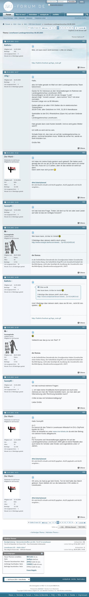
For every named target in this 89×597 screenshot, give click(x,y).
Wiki (59, 595)
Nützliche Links (40, 18)
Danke (72, 595)
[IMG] (29, 562)
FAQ (53, 595)
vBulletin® (41, 589)
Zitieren (81, 67)
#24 (84, 202)
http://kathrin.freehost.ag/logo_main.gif (46, 63)
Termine (19, 595)
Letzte (82, 28)
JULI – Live (17, 24)
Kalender (22, 18)
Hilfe (82, 2)
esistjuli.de (44, 15)
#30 (84, 472)
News (11, 595)
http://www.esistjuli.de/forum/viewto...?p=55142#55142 (53, 242)
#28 (84, 377)
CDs (65, 595)
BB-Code (30, 557)
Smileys (29, 559)
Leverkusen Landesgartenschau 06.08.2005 (26, 33)
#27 (84, 327)
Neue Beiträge (8, 18)
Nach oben (81, 527)
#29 (84, 412)
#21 (84, 41)
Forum (8, 15)
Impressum (82, 595)
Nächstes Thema (52, 532)
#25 (84, 227)
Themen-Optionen (77, 37)
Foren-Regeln (31, 570)
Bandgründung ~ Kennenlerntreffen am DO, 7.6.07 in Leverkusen (27, 542)
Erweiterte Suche (80, 18)
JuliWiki (56, 15)
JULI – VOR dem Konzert (32, 24)
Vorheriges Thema (37, 532)
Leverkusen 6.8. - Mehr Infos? (15, 547)
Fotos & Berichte (41, 595)
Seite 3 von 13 (35, 28)
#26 (84, 277)
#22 (84, 72)
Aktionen (29, 18)
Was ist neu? (21, 15)
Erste (45, 28)
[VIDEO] (30, 564)
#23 (84, 153)
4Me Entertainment (39, 183)
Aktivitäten (33, 15)
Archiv (73, 579)
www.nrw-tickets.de (60, 431)
